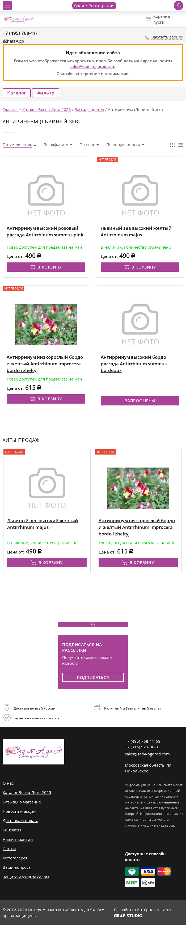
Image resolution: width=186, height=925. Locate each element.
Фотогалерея (15, 858)
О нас (8, 783)
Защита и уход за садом (26, 876)
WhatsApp (13, 41)
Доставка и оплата (20, 820)
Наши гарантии (18, 839)
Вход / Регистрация (94, 5)
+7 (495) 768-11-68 (142, 741)
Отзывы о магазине (22, 802)
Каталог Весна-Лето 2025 (27, 792)
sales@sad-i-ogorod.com (92, 66)
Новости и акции (19, 811)
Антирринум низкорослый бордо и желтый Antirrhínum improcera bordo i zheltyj (137, 527)
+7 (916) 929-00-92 (142, 746)
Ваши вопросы (17, 867)
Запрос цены (140, 400)
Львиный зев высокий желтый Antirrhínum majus (42, 523)
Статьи (9, 848)
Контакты (12, 829)
